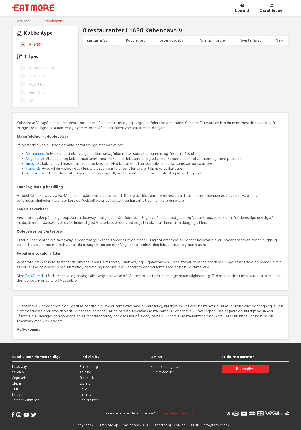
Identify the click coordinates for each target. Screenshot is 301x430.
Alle (32, 44)
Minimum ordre (212, 40)
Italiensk (33, 168)
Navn (280, 40)
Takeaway (19, 366)
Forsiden (22, 21)
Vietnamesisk (37, 153)
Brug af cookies (162, 372)
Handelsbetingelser (165, 366)
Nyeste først (250, 40)
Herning (85, 394)
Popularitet (135, 40)
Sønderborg (88, 366)
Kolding (85, 372)
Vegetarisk (35, 158)
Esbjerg (85, 383)
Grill (15, 388)
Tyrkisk (17, 394)
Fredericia (87, 377)
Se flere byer (89, 400)
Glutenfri (19, 383)
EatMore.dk (35, 275)
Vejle (83, 388)
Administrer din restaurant (176, 413)
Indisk (31, 163)
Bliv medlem (245, 368)
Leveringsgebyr (172, 40)
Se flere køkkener (25, 400)
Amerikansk (35, 173)
